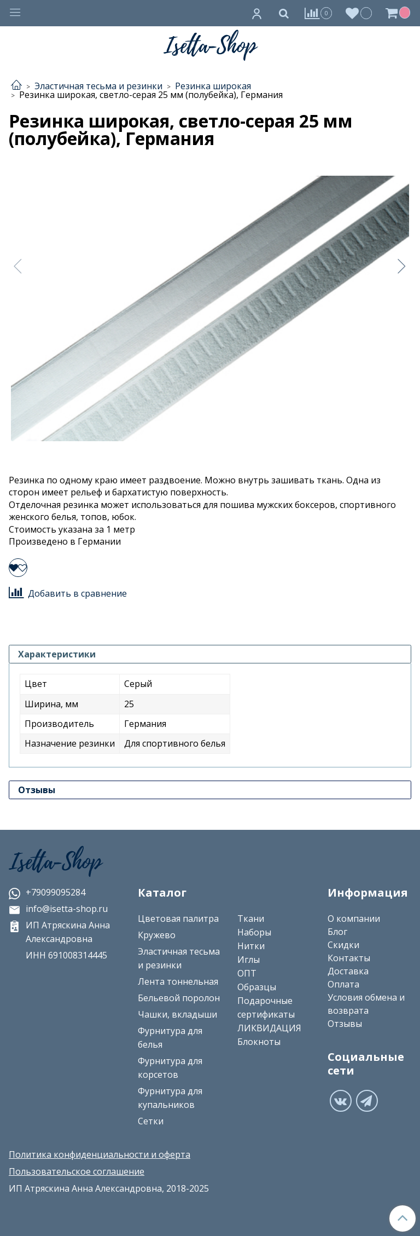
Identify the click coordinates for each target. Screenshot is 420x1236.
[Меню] (15, 13)
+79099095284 (47, 892)
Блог (337, 932)
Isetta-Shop (55, 862)
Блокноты (259, 1042)
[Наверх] (402, 1218)
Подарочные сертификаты (266, 1007)
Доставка (348, 971)
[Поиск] (284, 13)
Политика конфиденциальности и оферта (99, 1154)
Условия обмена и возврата (366, 1003)
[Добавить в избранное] (18, 567)
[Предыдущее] (18, 266)
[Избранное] (359, 13)
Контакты (349, 958)
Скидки (343, 945)
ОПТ (246, 973)
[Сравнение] (318, 13)
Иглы (248, 960)
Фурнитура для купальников (170, 1098)
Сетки (151, 1121)
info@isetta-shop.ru (58, 909)
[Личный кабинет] (257, 13)
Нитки (251, 946)
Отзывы (345, 1024)
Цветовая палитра (178, 918)
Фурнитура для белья (170, 1037)
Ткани (250, 918)
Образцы (256, 987)
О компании (354, 918)
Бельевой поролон (179, 998)
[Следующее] (402, 266)
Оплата (343, 984)
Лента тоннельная (178, 981)
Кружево (157, 935)
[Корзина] (399, 13)
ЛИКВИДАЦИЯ (269, 1028)
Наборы (254, 932)
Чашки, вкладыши (177, 1014)
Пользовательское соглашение (76, 1171)
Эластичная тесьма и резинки (179, 958)
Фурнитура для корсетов (170, 1068)
